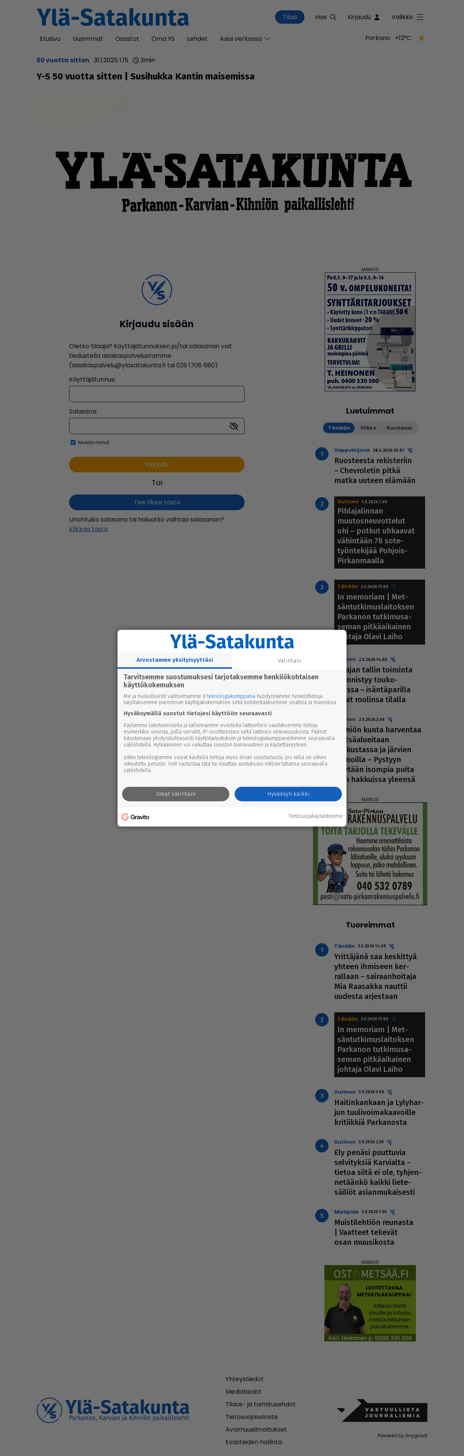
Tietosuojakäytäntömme (315, 817)
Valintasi (289, 660)
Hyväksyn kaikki (288, 793)
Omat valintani (176, 793)
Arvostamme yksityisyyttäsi (175, 659)
